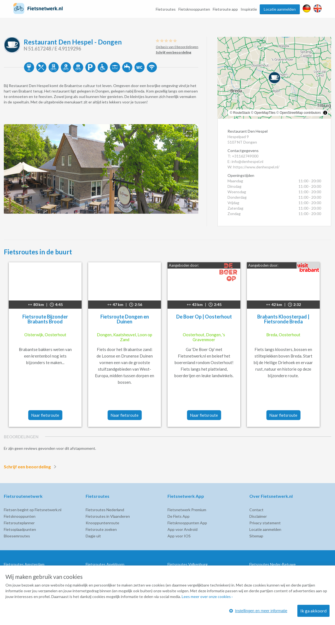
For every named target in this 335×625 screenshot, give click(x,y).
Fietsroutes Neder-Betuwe (272, 564)
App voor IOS (179, 536)
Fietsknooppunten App (187, 522)
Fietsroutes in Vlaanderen (108, 516)
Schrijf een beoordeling (31, 466)
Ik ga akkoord (313, 610)
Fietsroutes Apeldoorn (105, 564)
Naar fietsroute (45, 415)
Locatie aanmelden (280, 9)
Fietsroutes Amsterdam (24, 564)
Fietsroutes (166, 9)
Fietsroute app (225, 9)
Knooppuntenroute (102, 522)
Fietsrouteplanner (19, 522)
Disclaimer (258, 516)
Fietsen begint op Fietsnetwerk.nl (32, 509)
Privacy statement (265, 522)
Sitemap (256, 536)
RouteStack (241, 113)
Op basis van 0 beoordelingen (177, 47)
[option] (101, 169)
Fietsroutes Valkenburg (188, 564)
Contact (256, 509)
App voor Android (183, 529)
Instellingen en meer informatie (258, 611)
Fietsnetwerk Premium (187, 509)
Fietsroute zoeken (101, 529)
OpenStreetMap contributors (300, 113)
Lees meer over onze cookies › (207, 596)
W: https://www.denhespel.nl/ (253, 167)
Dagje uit (93, 536)
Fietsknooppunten (194, 9)
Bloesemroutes (17, 536)
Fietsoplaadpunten (20, 529)
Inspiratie (249, 9)
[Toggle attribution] (325, 112)
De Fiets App (179, 516)
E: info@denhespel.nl (245, 161)
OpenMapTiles (265, 113)
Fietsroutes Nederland (105, 509)
